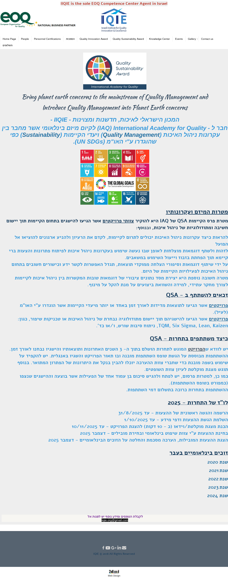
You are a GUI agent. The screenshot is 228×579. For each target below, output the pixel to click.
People (25, 39)
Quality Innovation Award (94, 39)
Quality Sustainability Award (128, 39)
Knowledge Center (159, 39)
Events (179, 39)
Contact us (207, 39)
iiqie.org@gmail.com (115, 520)
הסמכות (70, 39)
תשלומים (7, 45)
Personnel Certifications (47, 39)
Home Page (9, 39)
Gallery (192, 39)
